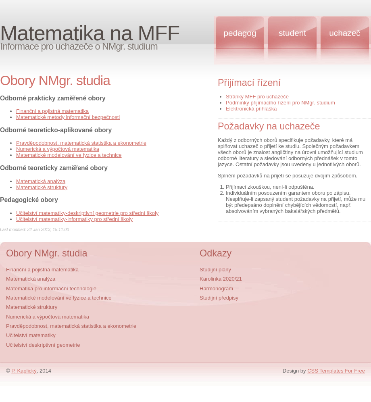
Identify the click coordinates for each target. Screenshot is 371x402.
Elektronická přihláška (251, 109)
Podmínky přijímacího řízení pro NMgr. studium (280, 103)
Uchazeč (344, 32)
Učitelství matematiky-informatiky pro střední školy (74, 219)
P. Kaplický (24, 371)
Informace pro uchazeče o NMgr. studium (79, 46)
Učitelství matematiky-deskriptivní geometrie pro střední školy (87, 213)
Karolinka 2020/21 (221, 279)
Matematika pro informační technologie (51, 288)
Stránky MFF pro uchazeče (257, 97)
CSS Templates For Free (336, 371)
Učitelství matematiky (31, 335)
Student (292, 32)
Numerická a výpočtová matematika (57, 149)
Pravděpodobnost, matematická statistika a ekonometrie (81, 143)
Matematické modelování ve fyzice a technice (69, 155)
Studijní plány (215, 270)
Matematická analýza (40, 181)
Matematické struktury (41, 187)
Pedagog (240, 32)
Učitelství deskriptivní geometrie (43, 345)
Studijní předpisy (219, 298)
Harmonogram (216, 288)
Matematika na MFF (89, 33)
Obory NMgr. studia (47, 253)
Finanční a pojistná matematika (52, 111)
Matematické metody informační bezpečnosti (68, 117)
